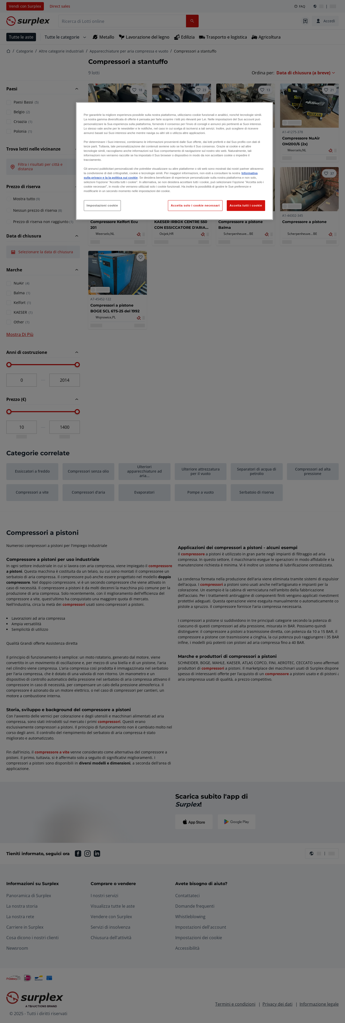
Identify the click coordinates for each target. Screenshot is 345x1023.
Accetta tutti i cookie (246, 205)
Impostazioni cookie (102, 205)
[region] (174, 161)
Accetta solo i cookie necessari (195, 205)
